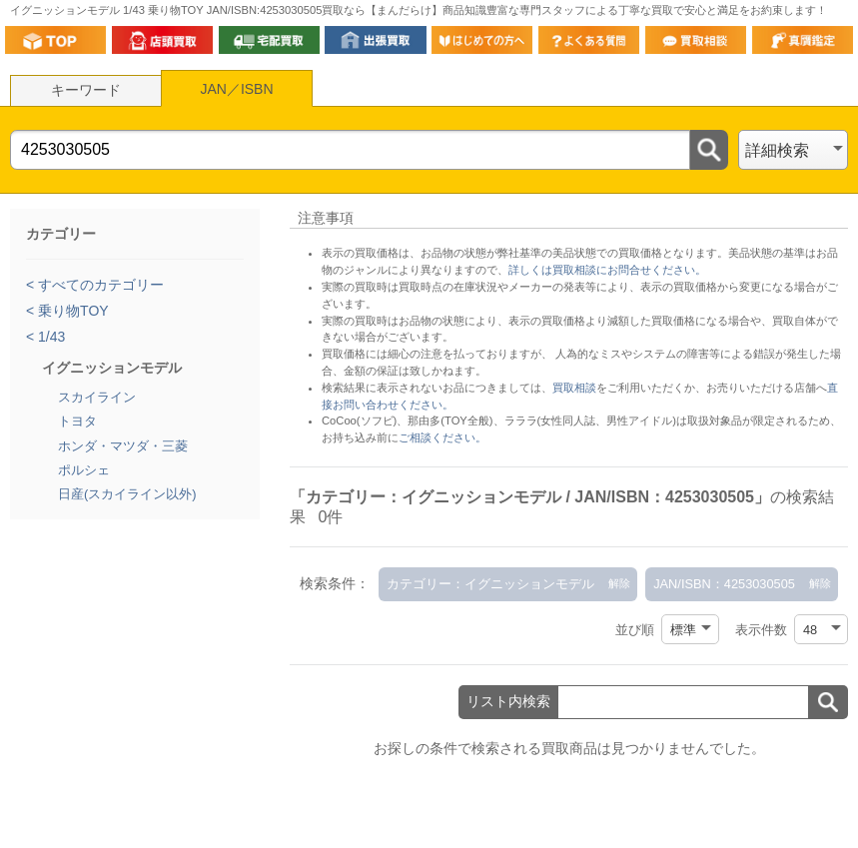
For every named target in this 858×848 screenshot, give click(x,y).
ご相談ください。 (442, 437)
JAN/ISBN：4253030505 (724, 583)
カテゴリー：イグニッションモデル (490, 583)
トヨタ (77, 421)
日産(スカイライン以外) (127, 493)
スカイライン (97, 397)
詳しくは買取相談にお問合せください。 (607, 270)
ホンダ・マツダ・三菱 (123, 445)
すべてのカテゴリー (99, 285)
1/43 (49, 337)
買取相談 (574, 388)
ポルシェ (84, 469)
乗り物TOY (71, 311)
